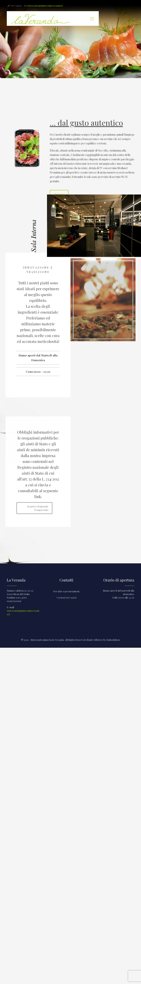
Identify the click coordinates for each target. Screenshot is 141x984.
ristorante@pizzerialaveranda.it (45, 5)
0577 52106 (16, 5)
